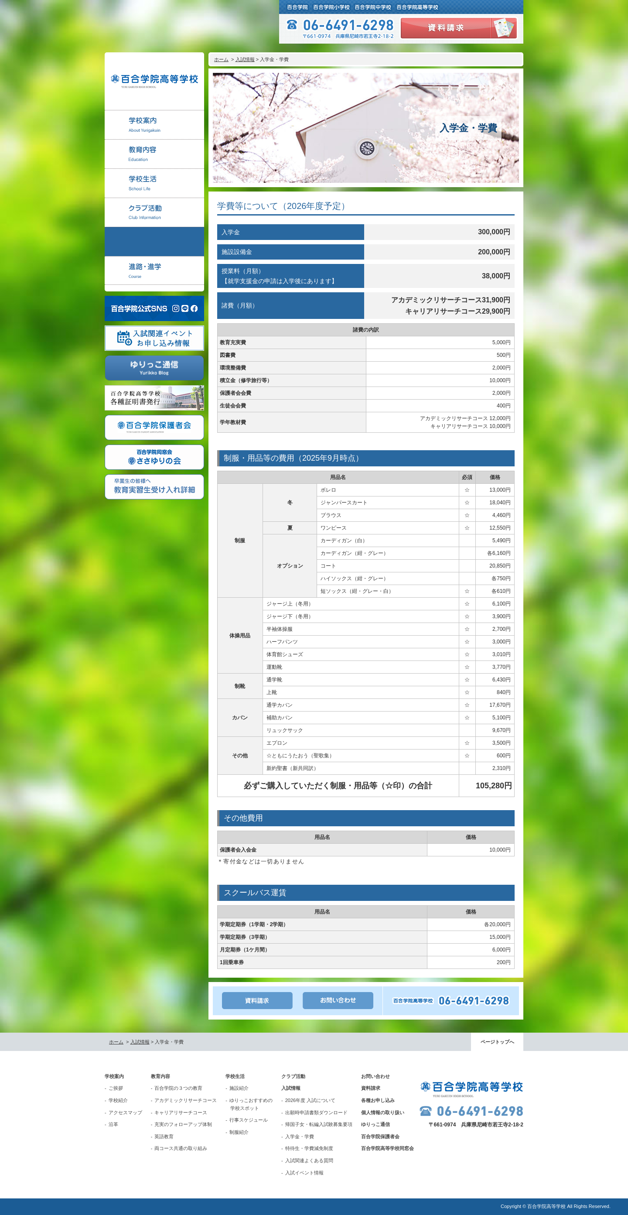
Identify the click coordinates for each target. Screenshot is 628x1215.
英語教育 (164, 1136)
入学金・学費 (299, 1136)
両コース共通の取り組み (180, 1148)
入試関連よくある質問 (309, 1160)
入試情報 (245, 59)
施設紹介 (239, 1088)
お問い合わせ (375, 1076)
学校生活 (235, 1076)
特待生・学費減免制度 (309, 1148)
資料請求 (370, 1088)
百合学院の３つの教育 (178, 1088)
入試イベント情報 (304, 1172)
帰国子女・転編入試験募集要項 (318, 1124)
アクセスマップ (125, 1112)
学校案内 (114, 1076)
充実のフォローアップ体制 (183, 1124)
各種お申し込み (378, 1100)
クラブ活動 (293, 1076)
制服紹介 (239, 1132)
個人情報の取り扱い (382, 1112)
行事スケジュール (248, 1120)
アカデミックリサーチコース (185, 1100)
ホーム (221, 59)
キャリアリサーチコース (180, 1112)
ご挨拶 (116, 1088)
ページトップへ (497, 1041)
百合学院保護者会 (380, 1136)
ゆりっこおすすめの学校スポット (251, 1104)
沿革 (113, 1124)
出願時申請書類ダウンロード (316, 1112)
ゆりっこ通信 (375, 1124)
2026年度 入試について (310, 1100)
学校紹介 (118, 1100)
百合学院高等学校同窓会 (387, 1148)
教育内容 (160, 1076)
